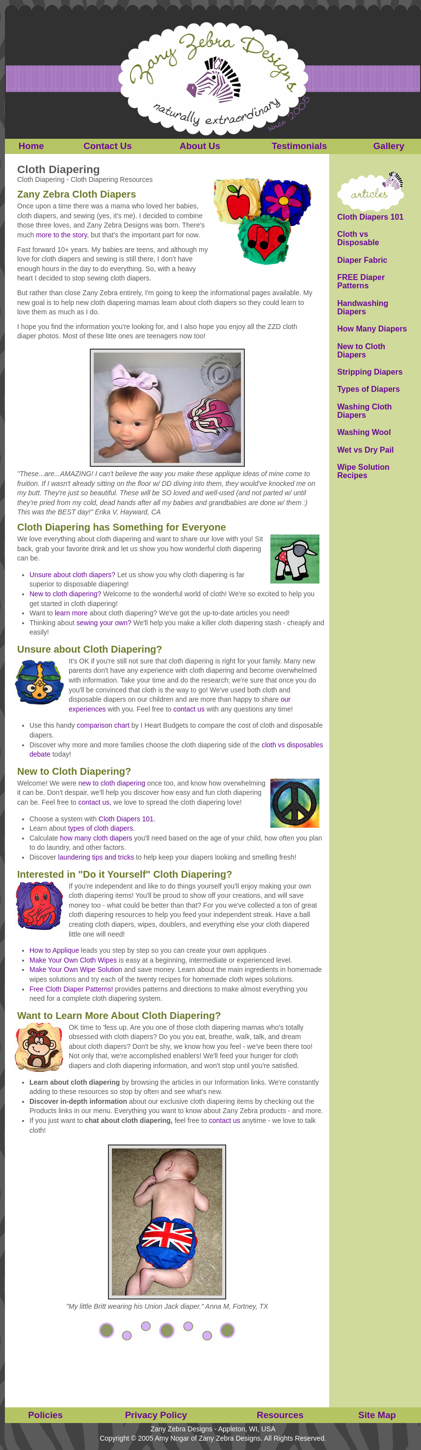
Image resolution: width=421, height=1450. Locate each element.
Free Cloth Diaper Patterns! (71, 989)
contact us (189, 709)
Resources (280, 1415)
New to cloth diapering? (65, 594)
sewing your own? (104, 623)
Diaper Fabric (362, 260)
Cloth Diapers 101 (370, 217)
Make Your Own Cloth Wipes (73, 960)
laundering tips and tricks (96, 857)
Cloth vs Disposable (358, 238)
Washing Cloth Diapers (364, 411)
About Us (200, 146)
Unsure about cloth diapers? (72, 575)
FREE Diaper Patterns (361, 281)
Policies (45, 1415)
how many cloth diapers (96, 838)
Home (31, 146)
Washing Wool (364, 432)
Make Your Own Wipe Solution (75, 969)
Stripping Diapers (369, 372)
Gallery (388, 146)
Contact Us (107, 146)
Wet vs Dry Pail (365, 450)
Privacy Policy (156, 1415)
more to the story (61, 235)
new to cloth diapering (112, 783)
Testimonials (299, 146)
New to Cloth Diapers (361, 350)
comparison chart (103, 725)
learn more (71, 613)
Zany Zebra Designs (181, 1429)
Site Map (377, 1415)
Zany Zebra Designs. (231, 1438)
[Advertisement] (167, 1368)
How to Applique (54, 950)
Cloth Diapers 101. (127, 819)
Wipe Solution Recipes (363, 471)
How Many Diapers (372, 329)
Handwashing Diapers (362, 307)
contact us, (95, 802)
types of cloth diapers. (101, 828)
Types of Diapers (368, 389)
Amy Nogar (172, 1438)
